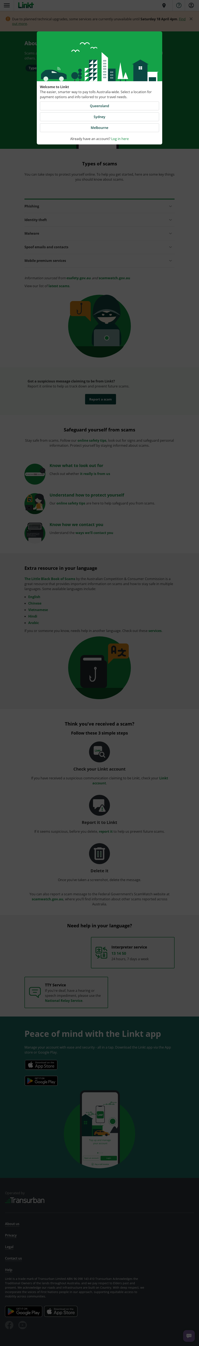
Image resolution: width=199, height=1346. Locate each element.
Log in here (120, 138)
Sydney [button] (99, 117)
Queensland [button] (99, 106)
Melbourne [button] (99, 127)
